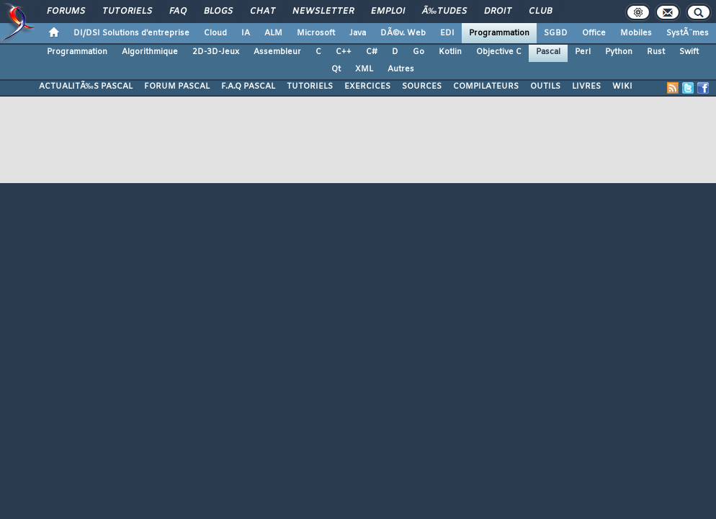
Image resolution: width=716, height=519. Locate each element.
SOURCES (422, 86)
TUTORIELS (310, 86)
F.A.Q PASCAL (248, 86)
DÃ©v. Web (403, 33)
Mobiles (636, 33)
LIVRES (586, 86)
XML (364, 69)
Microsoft (316, 33)
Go (418, 52)
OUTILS (545, 86)
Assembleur (277, 52)
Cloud (215, 33)
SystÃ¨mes (687, 33)
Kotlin (450, 52)
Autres (401, 69)
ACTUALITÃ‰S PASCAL (86, 86)
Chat (263, 11)
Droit (498, 11)
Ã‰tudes (444, 11)
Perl (583, 52)
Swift (689, 52)
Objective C (499, 52)
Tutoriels (127, 11)
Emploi (388, 11)
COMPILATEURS (486, 86)
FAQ (178, 11)
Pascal (548, 52)
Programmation (499, 33)
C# (371, 52)
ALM (273, 33)
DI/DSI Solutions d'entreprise (131, 33)
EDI (447, 33)
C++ (344, 52)
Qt (336, 69)
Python (618, 52)
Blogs (218, 11)
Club (540, 11)
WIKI (622, 86)
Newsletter (323, 11)
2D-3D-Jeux (215, 52)
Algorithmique (150, 52)
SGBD (556, 33)
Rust (656, 52)
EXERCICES (367, 86)
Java (357, 33)
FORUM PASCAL (177, 86)
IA (245, 33)
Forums (65, 11)
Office (594, 33)
